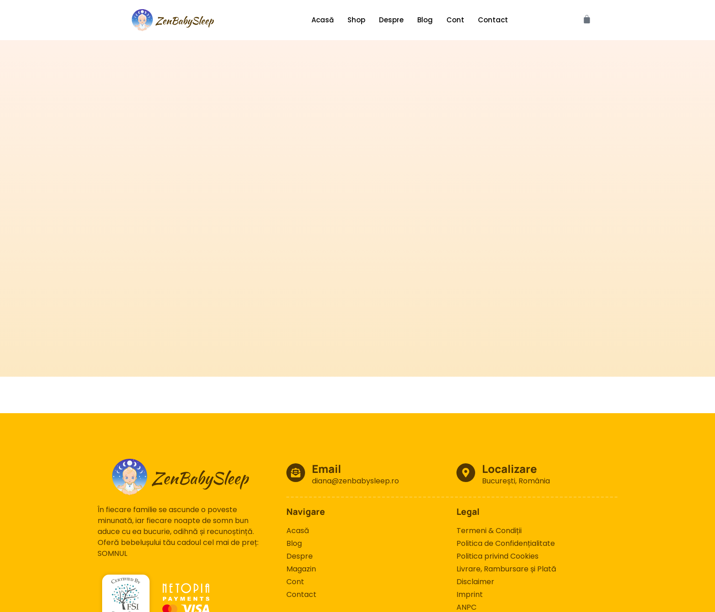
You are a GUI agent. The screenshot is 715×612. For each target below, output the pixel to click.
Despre (391, 20)
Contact (493, 20)
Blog (425, 20)
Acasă (322, 20)
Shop (356, 20)
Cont (455, 20)
